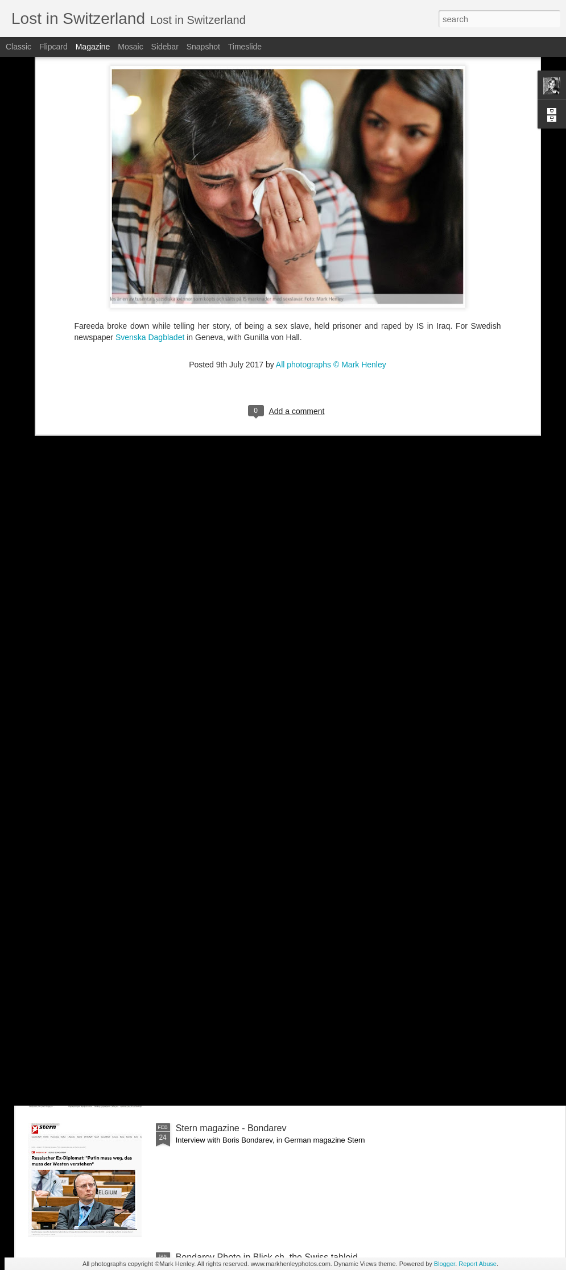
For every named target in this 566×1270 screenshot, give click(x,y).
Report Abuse (477, 1263)
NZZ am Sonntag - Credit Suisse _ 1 (249, 999)
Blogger (444, 1263)
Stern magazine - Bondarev (231, 1128)
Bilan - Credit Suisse (217, 870)
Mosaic (130, 46)
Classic (18, 46)
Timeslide (245, 46)
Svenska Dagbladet (149, 222)
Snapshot (203, 46)
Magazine (93, 46)
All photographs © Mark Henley (331, 249)
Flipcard (53, 46)
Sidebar (165, 46)
